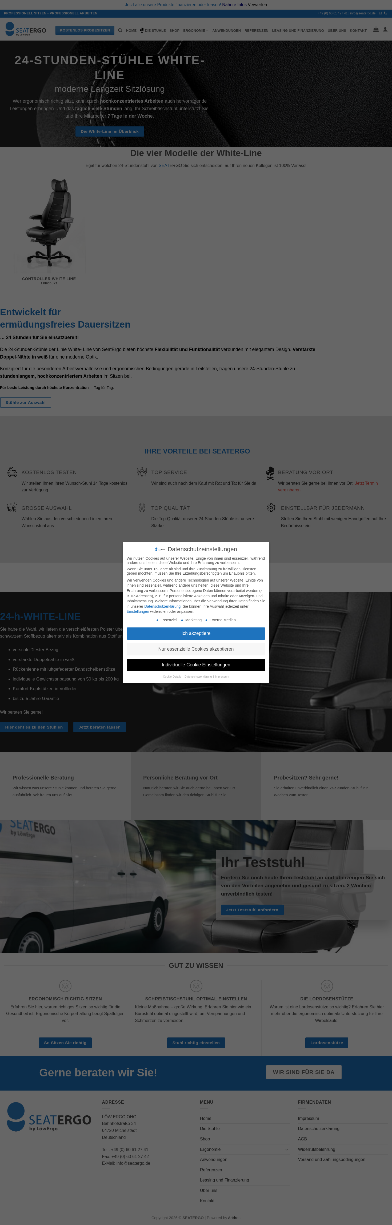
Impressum (222, 676)
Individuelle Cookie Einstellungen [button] (196, 664)
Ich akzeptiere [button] (196, 633)
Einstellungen (138, 611)
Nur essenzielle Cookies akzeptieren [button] (196, 649)
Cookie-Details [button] (172, 676)
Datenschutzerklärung (162, 606)
